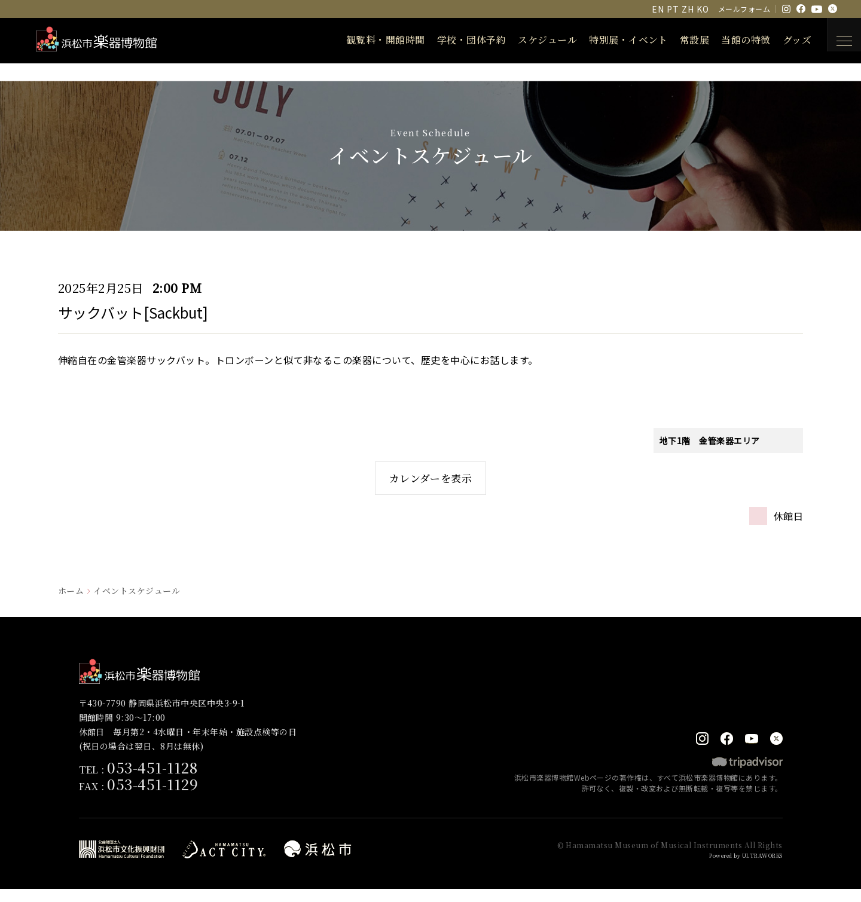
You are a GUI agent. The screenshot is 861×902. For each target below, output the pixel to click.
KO (703, 9)
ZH (688, 9)
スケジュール (535, 40)
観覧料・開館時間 (373, 40)
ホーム (71, 603)
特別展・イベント (616, 40)
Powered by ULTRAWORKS (737, 868)
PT (673, 9)
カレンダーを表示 (431, 484)
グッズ (785, 40)
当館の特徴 (733, 40)
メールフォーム (744, 9)
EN (658, 9)
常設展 (682, 40)
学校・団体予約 (459, 40)
